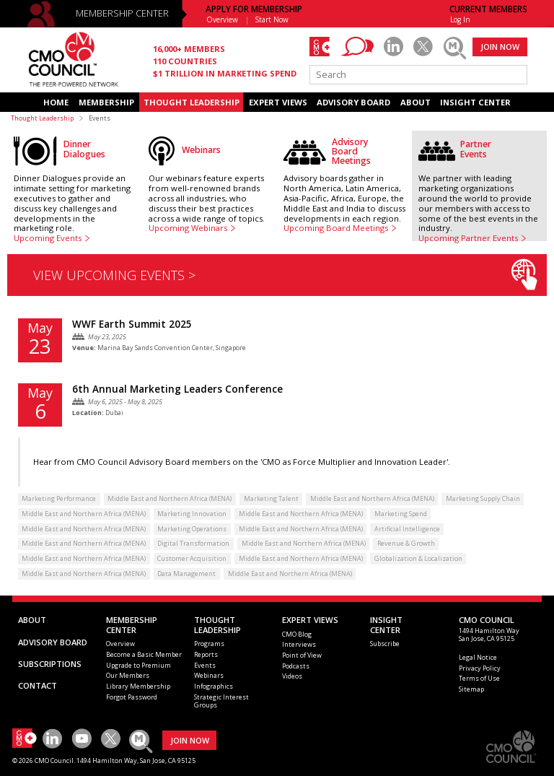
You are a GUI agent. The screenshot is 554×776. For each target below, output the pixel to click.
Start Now (272, 19)
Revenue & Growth (406, 543)
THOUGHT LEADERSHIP (191, 102)
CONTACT (37, 685)
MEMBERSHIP (106, 102)
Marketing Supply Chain (483, 498)
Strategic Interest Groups (221, 701)
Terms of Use (479, 678)
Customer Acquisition (192, 558)
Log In (460, 19)
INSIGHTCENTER (386, 624)
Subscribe (385, 643)
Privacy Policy (480, 668)
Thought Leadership (42, 118)
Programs (209, 643)
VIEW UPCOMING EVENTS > (285, 274)
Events (205, 665)
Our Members (127, 675)
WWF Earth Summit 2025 (132, 324)
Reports (206, 654)
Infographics (213, 686)
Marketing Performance (59, 498)
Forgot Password (131, 697)
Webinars (209, 675)
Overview (222, 19)
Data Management (186, 573)
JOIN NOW (499, 46)
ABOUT (415, 102)
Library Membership (138, 686)
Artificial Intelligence (407, 528)
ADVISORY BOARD (353, 102)
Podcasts (295, 666)
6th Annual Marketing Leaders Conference (177, 389)
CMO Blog (297, 634)
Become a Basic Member (144, 654)
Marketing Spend (400, 513)
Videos (292, 676)
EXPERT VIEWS (278, 102)
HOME (56, 102)
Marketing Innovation (192, 513)
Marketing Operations (192, 528)
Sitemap (471, 689)
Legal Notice (478, 657)
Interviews (299, 644)
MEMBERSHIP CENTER (122, 13)
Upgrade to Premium (138, 665)
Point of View (302, 655)
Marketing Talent (271, 498)
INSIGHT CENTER (475, 102)
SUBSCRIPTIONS (50, 663)
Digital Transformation (193, 543)
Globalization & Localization (418, 558)
